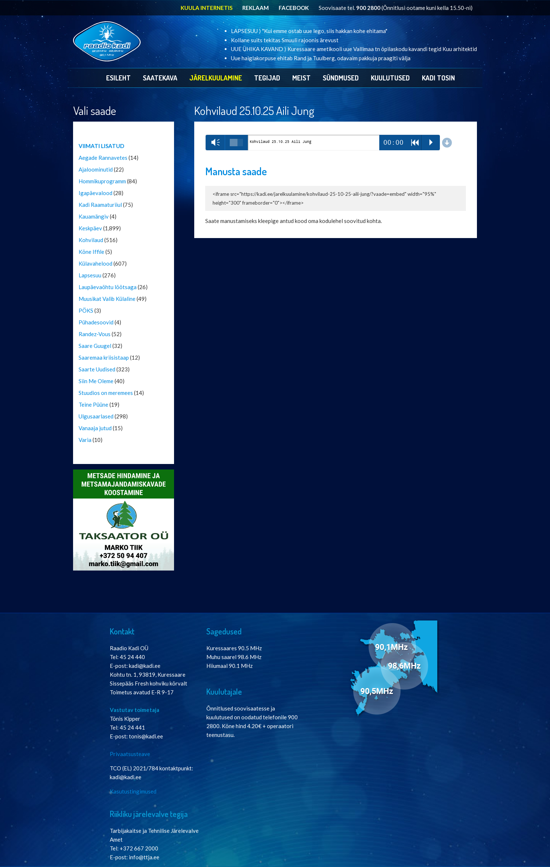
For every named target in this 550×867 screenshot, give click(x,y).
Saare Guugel (95, 345)
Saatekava (160, 77)
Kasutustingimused (133, 791)
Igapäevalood (95, 193)
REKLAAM (255, 7)
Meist (301, 77)
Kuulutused (390, 77)
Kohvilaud (91, 240)
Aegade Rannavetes (103, 157)
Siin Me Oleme (96, 381)
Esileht (118, 77)
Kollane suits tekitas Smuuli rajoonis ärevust (285, 40)
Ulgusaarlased (96, 416)
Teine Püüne (93, 404)
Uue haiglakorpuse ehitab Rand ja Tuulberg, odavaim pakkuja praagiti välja (320, 58)
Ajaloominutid (96, 169)
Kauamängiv (94, 216)
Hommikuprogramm (102, 181)
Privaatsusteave (130, 754)
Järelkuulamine (215, 77)
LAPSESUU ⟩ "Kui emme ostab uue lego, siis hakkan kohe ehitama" (309, 31)
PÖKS (86, 310)
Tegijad (267, 77)
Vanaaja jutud (95, 428)
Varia (85, 439)
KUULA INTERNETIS (206, 7)
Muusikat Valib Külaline (107, 298)
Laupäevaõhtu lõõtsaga (108, 287)
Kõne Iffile (91, 251)
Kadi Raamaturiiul (100, 204)
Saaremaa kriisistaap (104, 357)
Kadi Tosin (438, 77)
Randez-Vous (95, 334)
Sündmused (341, 77)
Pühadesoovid (96, 322)
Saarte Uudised (97, 369)
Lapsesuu (90, 275)
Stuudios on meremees (106, 392)
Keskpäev (90, 228)
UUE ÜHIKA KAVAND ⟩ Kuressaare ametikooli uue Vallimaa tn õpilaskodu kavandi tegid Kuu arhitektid (354, 49)
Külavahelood (95, 263)
